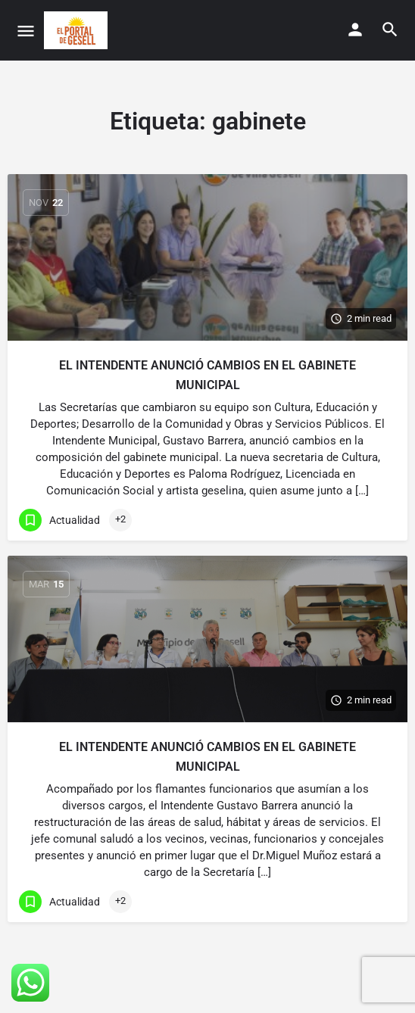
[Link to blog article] (207, 257)
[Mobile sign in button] (355, 29)
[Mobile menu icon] (25, 30)
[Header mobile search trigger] (390, 29)
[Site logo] (77, 30)
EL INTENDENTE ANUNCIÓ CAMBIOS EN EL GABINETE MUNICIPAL (207, 375)
